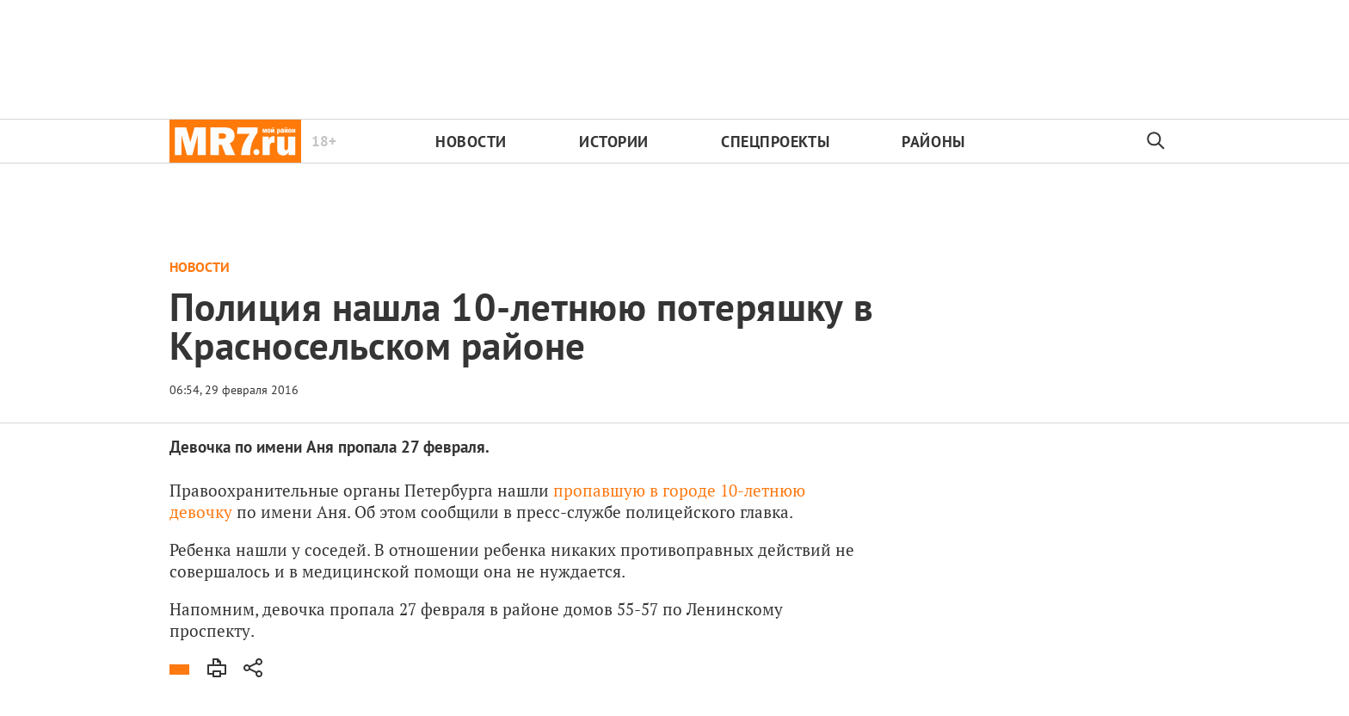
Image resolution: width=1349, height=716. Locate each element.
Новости (471, 141)
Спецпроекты (775, 141)
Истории (614, 141)
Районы (933, 141)
